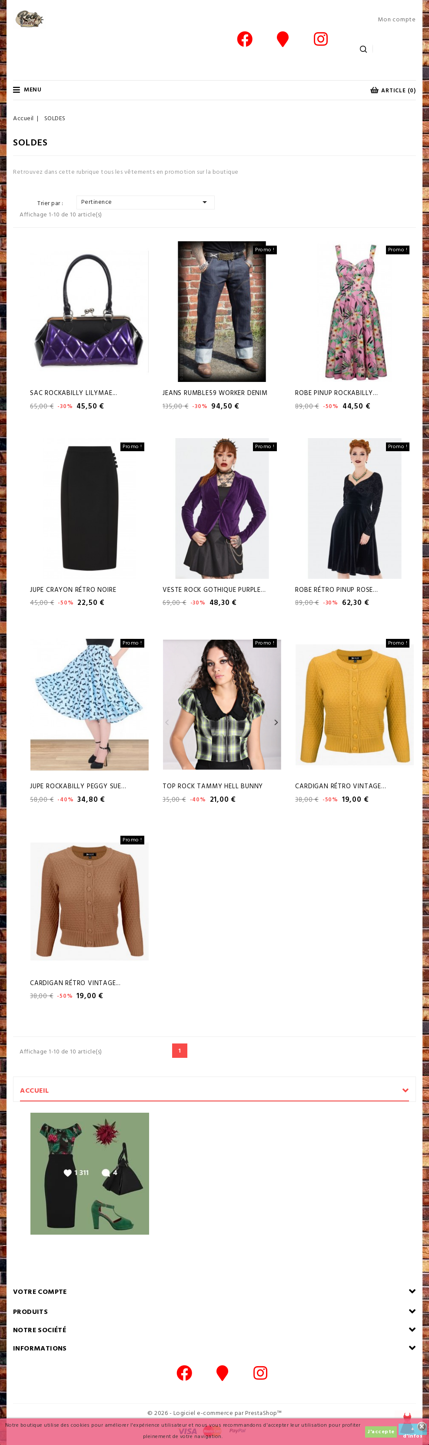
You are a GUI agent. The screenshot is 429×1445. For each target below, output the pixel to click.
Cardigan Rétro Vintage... (340, 786)
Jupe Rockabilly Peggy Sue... (78, 786)
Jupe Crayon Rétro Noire (73, 590)
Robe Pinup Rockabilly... (336, 393)
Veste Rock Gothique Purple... (214, 590)
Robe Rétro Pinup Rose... (336, 590)
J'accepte (381, 1432)
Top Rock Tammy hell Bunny (213, 786)
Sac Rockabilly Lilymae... (73, 393)
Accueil (34, 1091)
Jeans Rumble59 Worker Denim (215, 393)
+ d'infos (413, 1430)
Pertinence (145, 202)
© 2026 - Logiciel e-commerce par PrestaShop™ (214, 1413)
